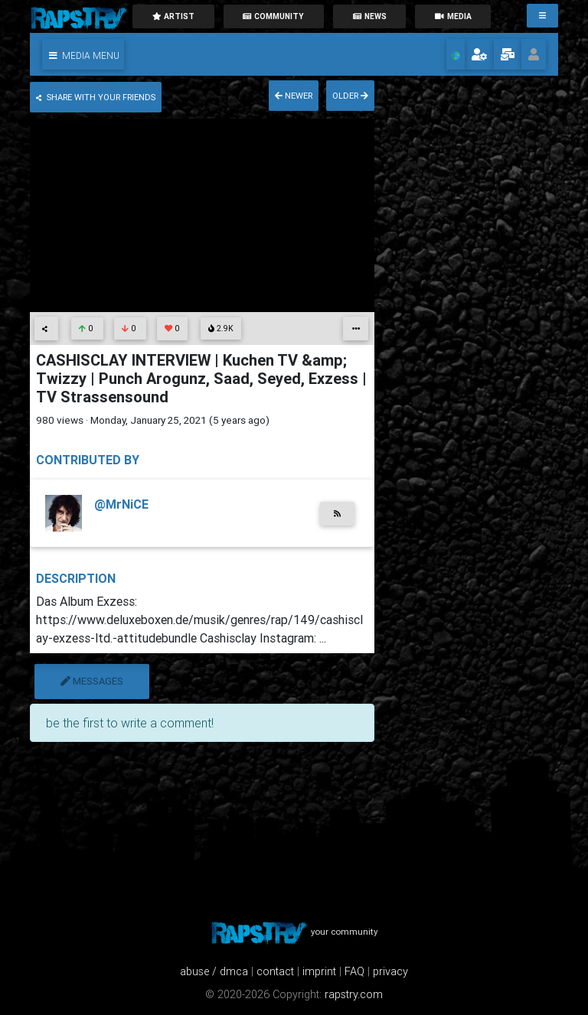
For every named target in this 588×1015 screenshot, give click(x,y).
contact (275, 971)
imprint (319, 971)
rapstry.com (354, 994)
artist (173, 16)
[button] (83, 54)
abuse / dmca (214, 971)
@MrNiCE (121, 504)
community (273, 16)
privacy (390, 971)
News (370, 16)
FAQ (354, 971)
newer (293, 95)
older (350, 95)
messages (91, 681)
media (453, 16)
